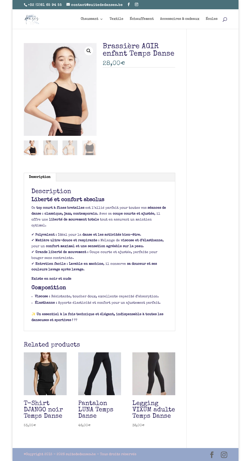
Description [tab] (39, 177)
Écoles (211, 19)
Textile (116, 19)
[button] (88, 50)
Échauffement (142, 19)
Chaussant (89, 19)
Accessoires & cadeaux (179, 19)
